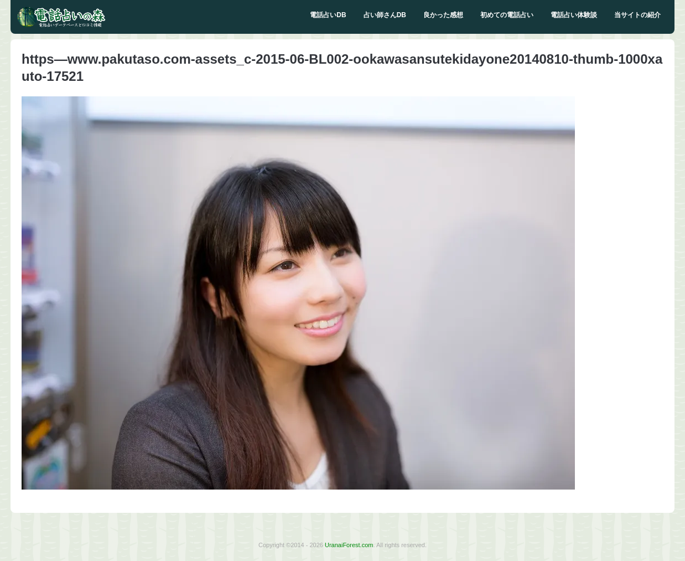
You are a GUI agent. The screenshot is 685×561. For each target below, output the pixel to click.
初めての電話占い (506, 15)
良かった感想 (443, 15)
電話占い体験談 (574, 15)
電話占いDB (328, 15)
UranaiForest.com (349, 545)
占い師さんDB (385, 15)
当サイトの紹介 (637, 15)
